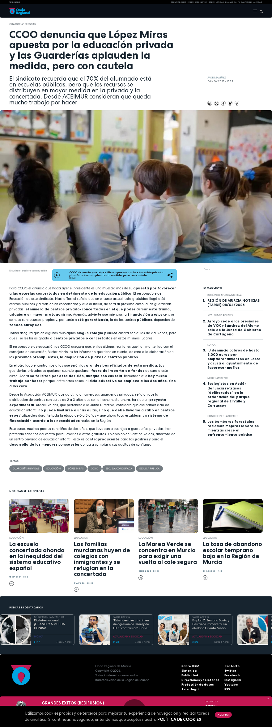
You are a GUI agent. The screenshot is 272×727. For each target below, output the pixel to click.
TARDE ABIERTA (121, 617)
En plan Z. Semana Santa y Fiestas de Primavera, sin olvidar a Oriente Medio (210, 624)
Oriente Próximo (178, 2)
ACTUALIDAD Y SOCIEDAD (128, 636)
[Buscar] (260, 11)
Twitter (230, 671)
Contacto (232, 666)
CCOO (94, 468)
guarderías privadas (22, 24)
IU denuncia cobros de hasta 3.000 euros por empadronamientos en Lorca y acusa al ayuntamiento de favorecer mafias (234, 359)
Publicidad (189, 675)
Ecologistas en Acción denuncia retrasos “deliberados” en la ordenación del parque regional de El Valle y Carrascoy (228, 394)
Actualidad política (220, 315)
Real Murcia (230, 2)
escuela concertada (119, 468)
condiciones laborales (222, 416)
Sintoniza (189, 671)
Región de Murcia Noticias (224, 294)
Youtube (231, 685)
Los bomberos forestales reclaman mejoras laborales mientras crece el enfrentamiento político (233, 428)
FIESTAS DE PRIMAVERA (197, 2)
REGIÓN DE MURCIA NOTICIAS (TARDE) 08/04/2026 (233, 302)
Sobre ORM (190, 666)
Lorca (211, 344)
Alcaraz (257, 2)
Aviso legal (190, 689)
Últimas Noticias (216, 2)
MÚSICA (38, 636)
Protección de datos (197, 685)
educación (53, 468)
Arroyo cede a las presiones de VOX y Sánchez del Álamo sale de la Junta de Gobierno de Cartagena (234, 327)
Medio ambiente (217, 378)
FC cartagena (245, 2)
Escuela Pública (149, 468)
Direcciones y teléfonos (200, 680)
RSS (227, 689)
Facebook (232, 675)
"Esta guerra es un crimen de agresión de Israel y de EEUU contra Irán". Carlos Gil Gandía (131, 624)
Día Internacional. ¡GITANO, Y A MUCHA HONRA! (49, 624)
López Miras (75, 468)
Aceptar (223, 714)
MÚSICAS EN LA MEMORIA (49, 617)
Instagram (232, 680)
